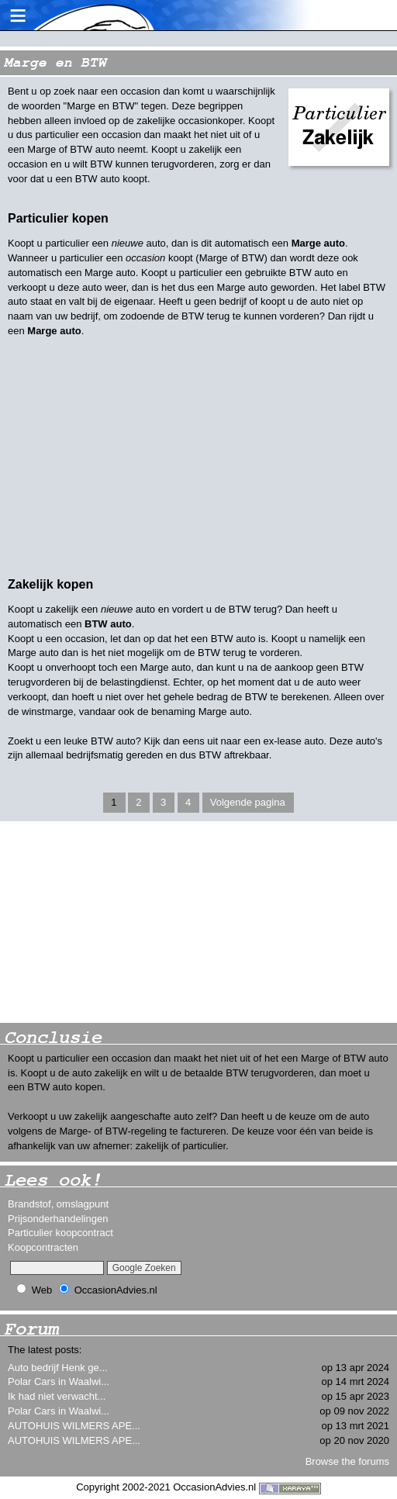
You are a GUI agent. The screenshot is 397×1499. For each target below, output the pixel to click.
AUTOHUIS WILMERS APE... (74, 1426)
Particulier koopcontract (60, 1232)
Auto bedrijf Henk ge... (58, 1367)
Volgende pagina (247, 802)
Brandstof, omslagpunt (58, 1204)
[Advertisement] (116, 922)
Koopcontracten (43, 1247)
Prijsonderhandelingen (58, 1218)
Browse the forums (347, 1461)
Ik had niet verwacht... (56, 1396)
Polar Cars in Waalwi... (58, 1381)
